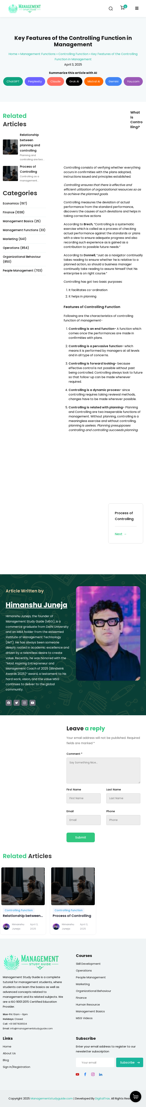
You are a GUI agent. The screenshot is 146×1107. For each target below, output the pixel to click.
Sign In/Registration (16, 1067)
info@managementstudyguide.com (31, 1028)
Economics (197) (15, 203)
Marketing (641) (14, 239)
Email (70, 811)
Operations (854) (16, 248)
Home (12, 54)
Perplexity (35, 81)
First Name (73, 789)
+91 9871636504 (17, 1023)
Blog (6, 1060)
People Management (91, 977)
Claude (55, 81)
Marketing (83, 984)
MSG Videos (84, 1018)
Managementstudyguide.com (52, 1098)
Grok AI (74, 81)
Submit (80, 837)
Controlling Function (73, 54)
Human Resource (88, 1004)
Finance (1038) (14, 212)
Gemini (113, 81)
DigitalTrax (102, 1098)
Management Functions (38, 54)
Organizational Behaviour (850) (22, 259)
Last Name (113, 789)
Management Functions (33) (24, 230)
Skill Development (88, 964)
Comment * (74, 754)
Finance (81, 998)
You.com (133, 81)
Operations (84, 970)
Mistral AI (94, 81)
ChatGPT (13, 81)
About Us (9, 1053)
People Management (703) (22, 270)
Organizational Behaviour (93, 991)
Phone (110, 811)
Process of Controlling (126, 524)
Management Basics (90, 1011)
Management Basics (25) (22, 221)
